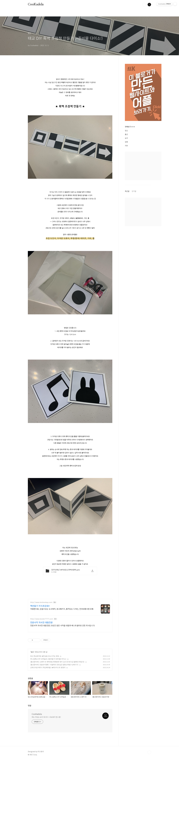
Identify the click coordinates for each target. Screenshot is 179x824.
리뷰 (126, 145)
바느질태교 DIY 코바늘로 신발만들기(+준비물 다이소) (48, 723)
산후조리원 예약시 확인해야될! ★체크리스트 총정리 (47, 731)
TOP (149, 816)
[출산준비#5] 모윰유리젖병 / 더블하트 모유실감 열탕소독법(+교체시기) (54, 728)
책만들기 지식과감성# (40, 669)
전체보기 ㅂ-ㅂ (130, 126)
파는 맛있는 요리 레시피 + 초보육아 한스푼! (46, 781)
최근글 (127, 191)
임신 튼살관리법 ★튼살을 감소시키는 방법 (44, 720)
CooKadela (36, 4)
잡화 (126, 142)
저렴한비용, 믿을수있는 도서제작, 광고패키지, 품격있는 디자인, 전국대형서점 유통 (61, 672)
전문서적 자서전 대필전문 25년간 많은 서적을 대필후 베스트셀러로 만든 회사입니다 (62, 689)
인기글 (134, 191)
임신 (32, 716)
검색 (144, 4)
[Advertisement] (70, 82)
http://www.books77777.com (41, 683)
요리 (126, 138)
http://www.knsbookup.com (41, 666)
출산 (126, 134)
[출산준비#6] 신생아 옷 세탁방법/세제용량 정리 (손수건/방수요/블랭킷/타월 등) (57, 726)
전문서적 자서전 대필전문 (41, 686)
